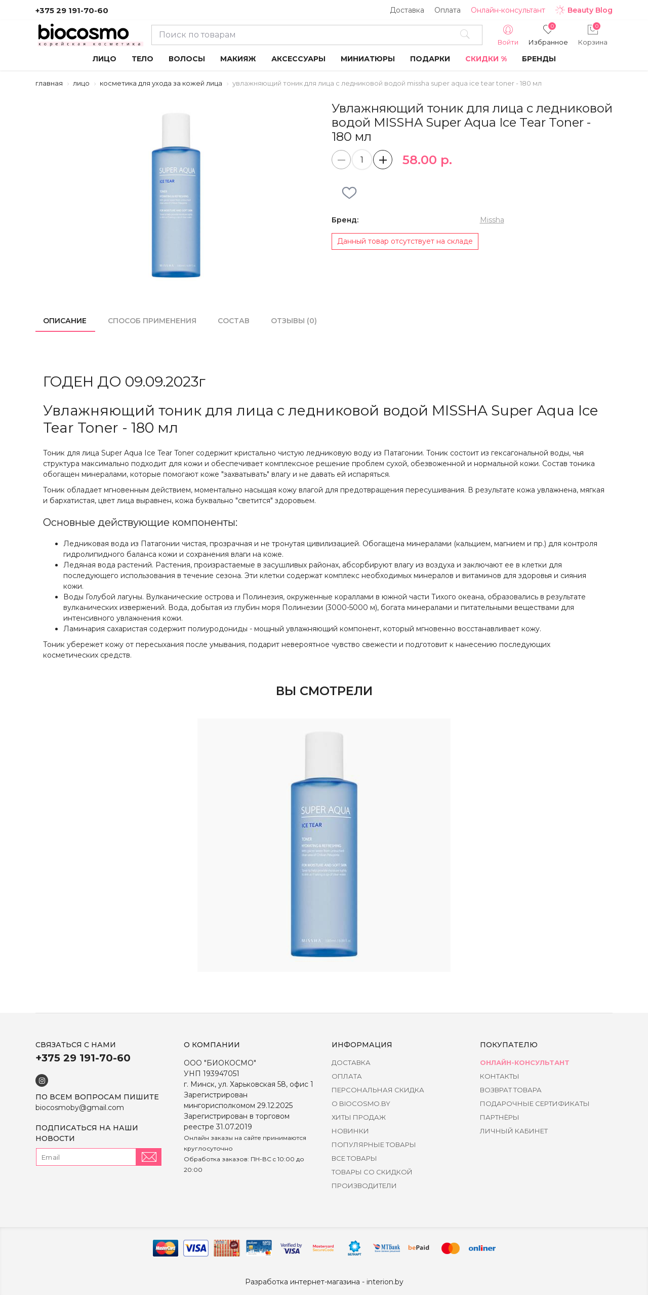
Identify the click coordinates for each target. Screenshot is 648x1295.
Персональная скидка (378, 1090)
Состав (234, 320)
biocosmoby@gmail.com (79, 1107)
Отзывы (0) (294, 320)
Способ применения (152, 320)
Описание (65, 320)
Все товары (354, 1158)
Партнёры (499, 1117)
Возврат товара (511, 1090)
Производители (364, 1186)
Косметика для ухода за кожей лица (161, 83)
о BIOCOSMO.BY (361, 1103)
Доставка (407, 10)
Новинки (350, 1131)
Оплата (447, 10)
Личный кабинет (514, 1131)
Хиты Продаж (359, 1117)
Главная (49, 83)
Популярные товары (374, 1144)
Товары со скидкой (372, 1172)
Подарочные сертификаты (535, 1103)
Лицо (81, 83)
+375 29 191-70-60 (71, 10)
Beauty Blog (584, 10)
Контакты (499, 1076)
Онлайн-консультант (508, 10)
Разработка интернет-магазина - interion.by (324, 1281)
